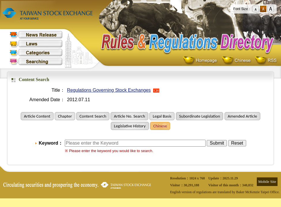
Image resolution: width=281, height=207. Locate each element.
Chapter (65, 116)
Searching (36, 61)
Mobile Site (267, 181)
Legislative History (130, 126)
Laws (36, 43)
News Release (36, 35)
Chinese (237, 60)
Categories (36, 52)
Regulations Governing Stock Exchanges (109, 90)
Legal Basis (162, 116)
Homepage (201, 60)
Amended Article (242, 116)
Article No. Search (129, 116)
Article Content (37, 116)
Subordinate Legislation (199, 116)
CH (156, 91)
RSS (266, 60)
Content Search (92, 116)
